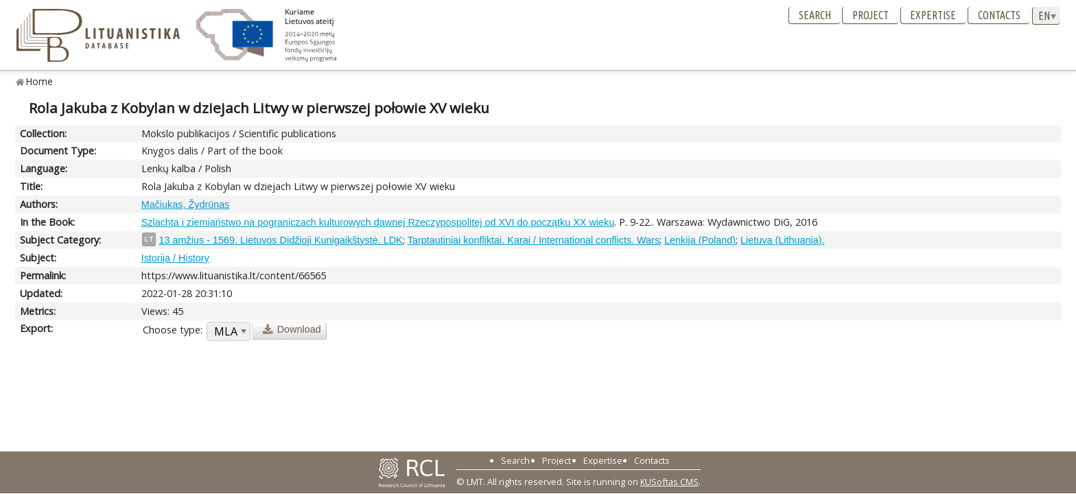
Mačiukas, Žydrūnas (185, 204)
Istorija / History (175, 257)
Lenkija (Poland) (700, 240)
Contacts (999, 15)
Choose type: (172, 329)
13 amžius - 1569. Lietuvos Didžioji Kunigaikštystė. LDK (281, 240)
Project (870, 15)
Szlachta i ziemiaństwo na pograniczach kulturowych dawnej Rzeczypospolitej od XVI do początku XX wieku (378, 222)
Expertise (933, 15)
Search (815, 15)
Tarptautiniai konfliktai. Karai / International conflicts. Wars (533, 240)
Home (39, 81)
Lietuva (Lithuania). (782, 240)
